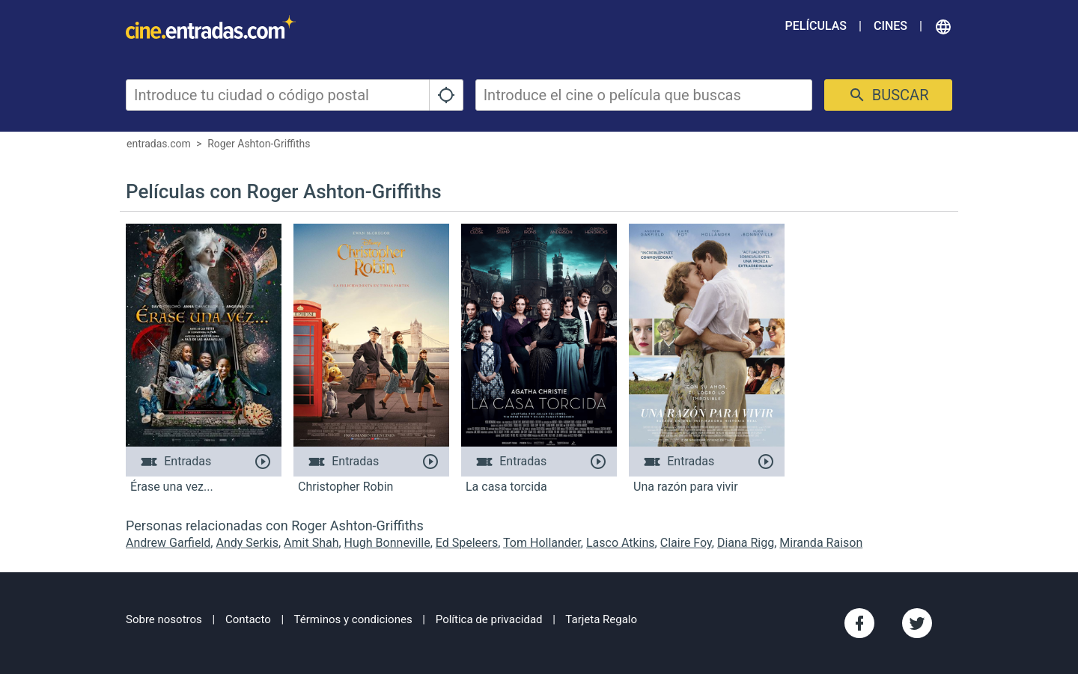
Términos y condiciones (353, 619)
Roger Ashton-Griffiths (258, 144)
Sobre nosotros (164, 619)
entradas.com (159, 144)
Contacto (248, 619)
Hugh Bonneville (387, 543)
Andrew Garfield (168, 543)
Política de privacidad (489, 619)
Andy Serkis (247, 543)
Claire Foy (686, 543)
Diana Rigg (745, 543)
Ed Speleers (467, 543)
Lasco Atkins (620, 543)
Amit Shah (311, 543)
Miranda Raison (820, 543)
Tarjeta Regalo (601, 619)
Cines (890, 26)
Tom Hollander (542, 543)
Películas (816, 26)
